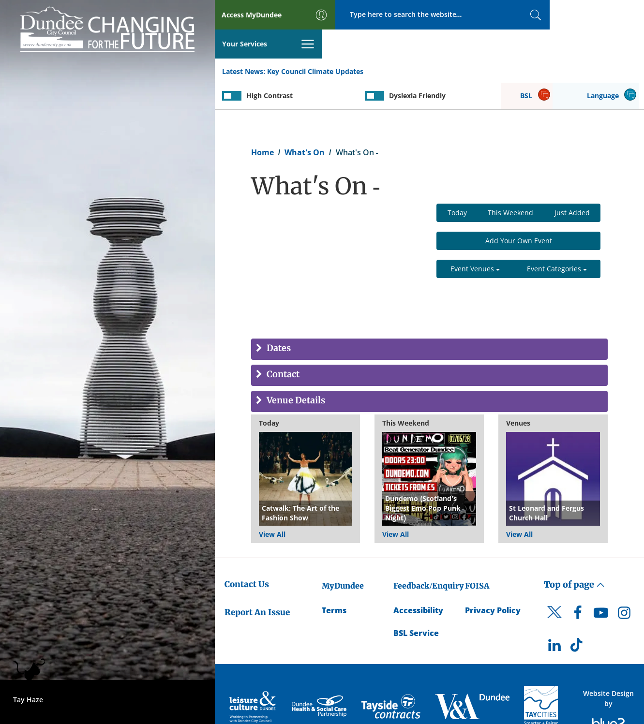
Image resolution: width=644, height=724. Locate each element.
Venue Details (295, 373)
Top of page (574, 555)
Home (262, 123)
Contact (282, 346)
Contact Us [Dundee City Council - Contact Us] (247, 555)
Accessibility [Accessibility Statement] (418, 581)
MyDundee (343, 557)
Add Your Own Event (518, 212)
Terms (334, 581)
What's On (305, 123)
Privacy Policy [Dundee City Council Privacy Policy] (493, 581)
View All (272, 505)
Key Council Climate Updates (315, 42)
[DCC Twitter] (554, 592)
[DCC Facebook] (577, 587)
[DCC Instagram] (624, 587)
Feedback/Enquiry (428, 557)
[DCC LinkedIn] (554, 619)
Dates (278, 320)
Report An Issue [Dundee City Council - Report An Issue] (257, 584)
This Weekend (510, 184)
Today (457, 184)
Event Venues (475, 240)
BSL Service (416, 604)
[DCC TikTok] (577, 619)
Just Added (572, 184)
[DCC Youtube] (601, 587)
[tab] (429, 321)
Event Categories (557, 240)
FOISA (477, 557)
